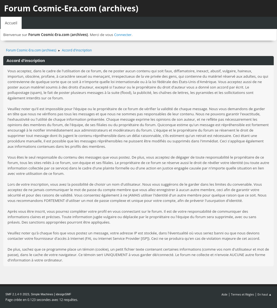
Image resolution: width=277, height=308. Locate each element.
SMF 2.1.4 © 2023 (17, 294)
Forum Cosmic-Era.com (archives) (71, 8)
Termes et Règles (242, 294)
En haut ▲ (265, 294)
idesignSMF (63, 294)
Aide (224, 294)
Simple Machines (42, 294)
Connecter (122, 34)
